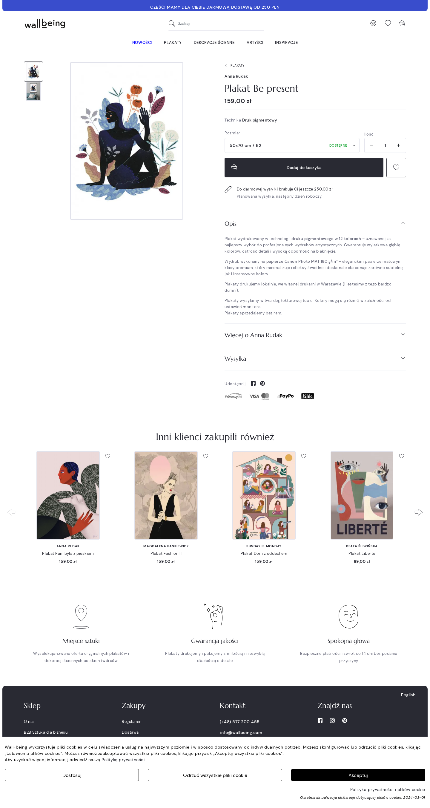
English (408, 695)
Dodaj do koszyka (276, 167)
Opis (315, 223)
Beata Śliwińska (361, 546)
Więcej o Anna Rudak (315, 335)
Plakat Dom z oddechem (264, 553)
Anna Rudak (236, 76)
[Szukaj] (173, 23)
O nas (29, 721)
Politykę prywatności (123, 759)
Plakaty (233, 65)
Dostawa (130, 732)
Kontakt (232, 705)
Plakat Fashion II (166, 553)
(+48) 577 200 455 (240, 721)
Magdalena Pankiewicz (165, 546)
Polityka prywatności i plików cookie (387, 789)
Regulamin (132, 721)
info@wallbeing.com (241, 732)
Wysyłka (315, 358)
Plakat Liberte (361, 553)
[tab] (315, 224)
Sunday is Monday (264, 546)
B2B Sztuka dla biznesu (45, 732)
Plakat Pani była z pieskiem (68, 553)
